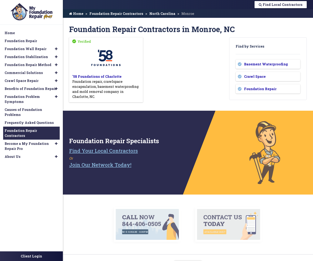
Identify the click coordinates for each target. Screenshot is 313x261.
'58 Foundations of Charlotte (97, 76)
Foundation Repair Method (28, 64)
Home (76, 13)
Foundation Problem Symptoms (22, 99)
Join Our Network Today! (100, 164)
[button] (56, 49)
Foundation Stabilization (26, 57)
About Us (13, 156)
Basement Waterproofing (266, 64)
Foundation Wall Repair (26, 49)
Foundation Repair (260, 89)
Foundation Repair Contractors (116, 13)
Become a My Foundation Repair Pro (27, 146)
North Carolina (162, 13)
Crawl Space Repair (22, 80)
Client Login (31, 256)
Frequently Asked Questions (29, 122)
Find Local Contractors (281, 4)
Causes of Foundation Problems (23, 112)
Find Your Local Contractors (103, 150)
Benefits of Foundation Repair (31, 88)
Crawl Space (255, 76)
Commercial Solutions (24, 72)
